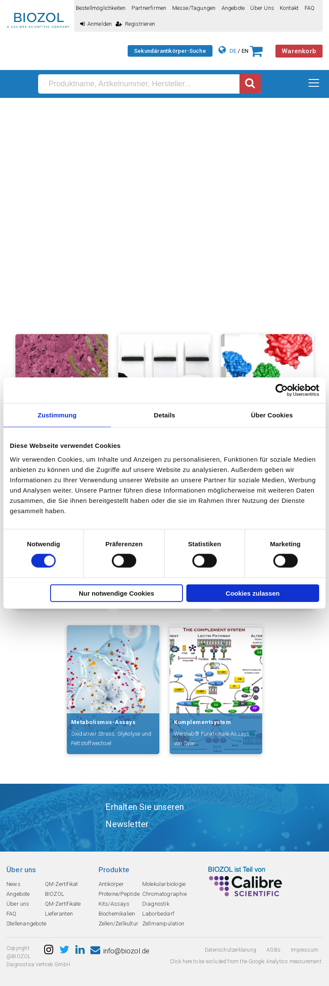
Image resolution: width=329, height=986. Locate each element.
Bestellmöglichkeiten (101, 8)
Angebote (233, 8)
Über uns (262, 8)
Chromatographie (164, 894)
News (13, 884)
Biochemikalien (117, 913)
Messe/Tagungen (194, 8)
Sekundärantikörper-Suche (170, 51)
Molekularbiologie (163, 884)
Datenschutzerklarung (230, 950)
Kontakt (289, 8)
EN (245, 51)
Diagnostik (155, 904)
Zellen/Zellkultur (118, 923)
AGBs (273, 950)
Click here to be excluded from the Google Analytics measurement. (246, 962)
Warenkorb (299, 51)
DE (233, 51)
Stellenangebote (26, 923)
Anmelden (96, 24)
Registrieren (135, 24)
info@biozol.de (120, 951)
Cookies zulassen (253, 592)
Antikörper (111, 884)
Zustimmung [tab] (57, 415)
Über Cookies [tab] (272, 415)
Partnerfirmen (149, 8)
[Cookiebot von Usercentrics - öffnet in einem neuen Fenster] (281, 390)
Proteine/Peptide (119, 894)
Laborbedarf (158, 913)
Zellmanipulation (163, 923)
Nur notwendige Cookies (116, 592)
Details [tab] (164, 415)
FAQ (310, 8)
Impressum (304, 950)
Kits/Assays (114, 904)
